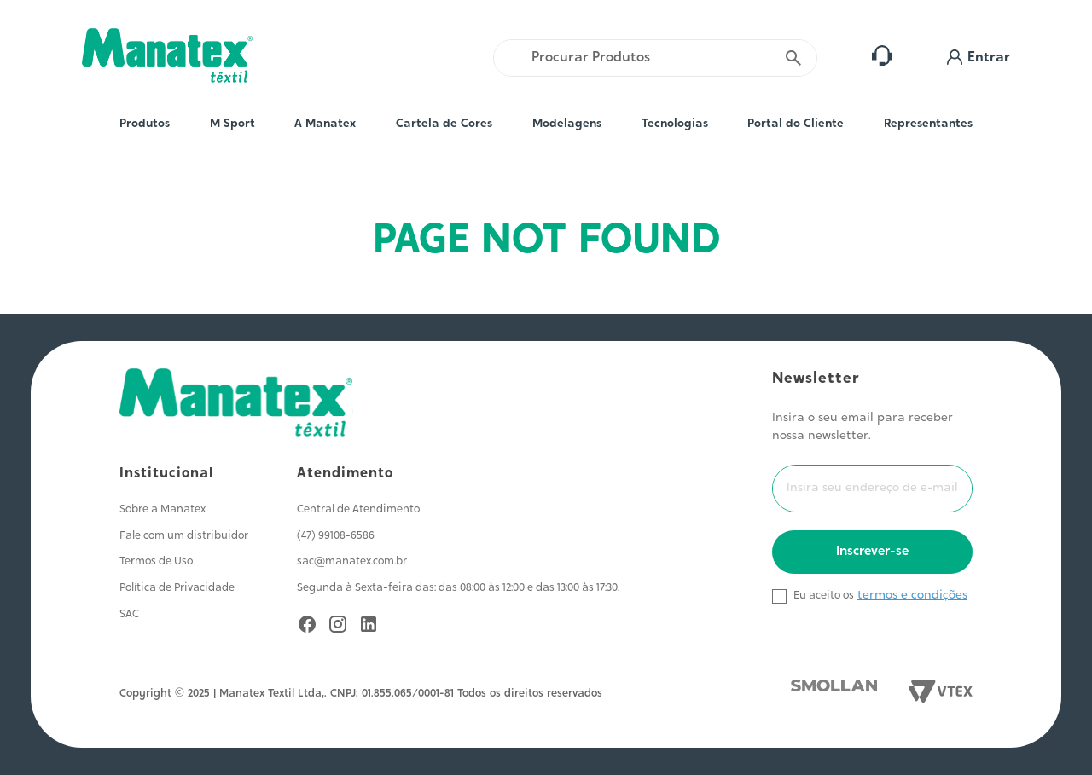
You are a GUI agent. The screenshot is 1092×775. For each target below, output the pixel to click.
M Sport (232, 124)
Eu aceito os (823, 595)
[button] (978, 57)
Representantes (928, 124)
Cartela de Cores (444, 124)
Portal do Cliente (795, 124)
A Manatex (325, 124)
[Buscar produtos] (794, 58)
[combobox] (655, 58)
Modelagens (566, 124)
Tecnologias (675, 124)
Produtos (144, 124)
